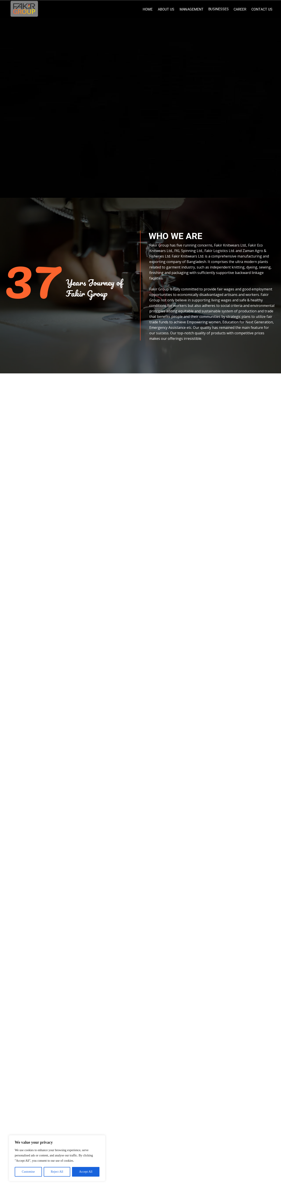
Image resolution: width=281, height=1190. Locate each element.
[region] (57, 1158)
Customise (28, 1171)
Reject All (57, 1171)
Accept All (85, 1171)
